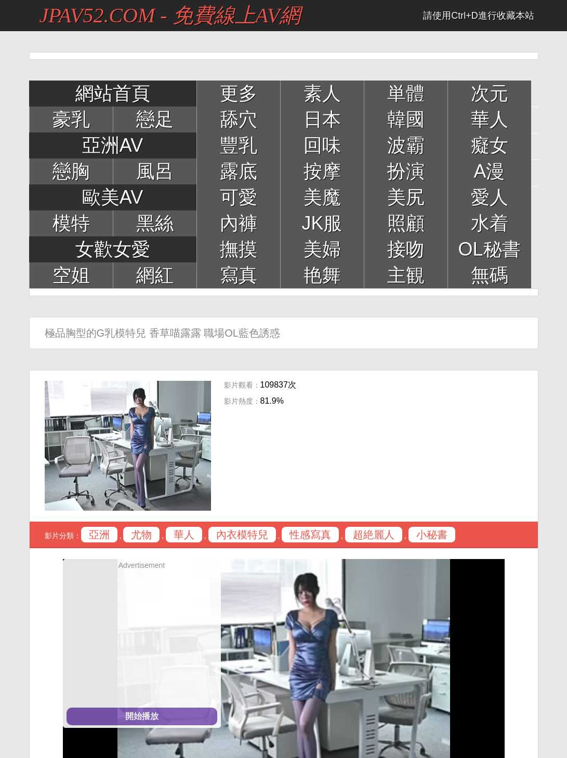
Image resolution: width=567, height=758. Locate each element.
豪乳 (71, 119)
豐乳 (238, 145)
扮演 (406, 171)
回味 (322, 145)
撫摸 (238, 249)
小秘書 (431, 534)
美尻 (406, 197)
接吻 (406, 249)
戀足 (155, 119)
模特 (71, 223)
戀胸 (71, 171)
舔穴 (238, 119)
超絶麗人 (373, 534)
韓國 (406, 119)
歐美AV (112, 197)
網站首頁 (112, 93)
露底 (238, 171)
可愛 (238, 197)
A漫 (489, 171)
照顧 (406, 223)
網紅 (155, 275)
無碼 (489, 275)
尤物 (141, 534)
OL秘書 (489, 249)
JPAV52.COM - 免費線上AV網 (170, 15)
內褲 (238, 223)
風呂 (155, 171)
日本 (322, 119)
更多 (238, 93)
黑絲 (155, 223)
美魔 (322, 197)
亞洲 (99, 534)
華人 (489, 119)
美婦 (322, 249)
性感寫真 (310, 534)
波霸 (406, 145)
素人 (322, 93)
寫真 (238, 275)
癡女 (489, 145)
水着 (489, 223)
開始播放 (142, 716)
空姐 (71, 275)
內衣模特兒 (242, 534)
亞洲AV (112, 145)
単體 (406, 93)
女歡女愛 (112, 249)
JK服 (321, 223)
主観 (406, 275)
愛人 (489, 197)
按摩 (322, 171)
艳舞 (322, 275)
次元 (489, 93)
